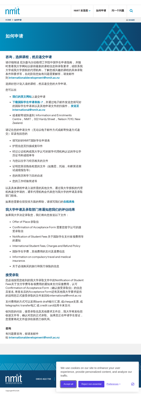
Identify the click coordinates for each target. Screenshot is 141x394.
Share (131, 20)
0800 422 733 (43, 379)
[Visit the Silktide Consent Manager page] (132, 384)
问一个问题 (118, 10)
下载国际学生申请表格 (26, 102)
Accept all (68, 384)
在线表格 (68, 201)
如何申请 (101, 10)
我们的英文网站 (22, 96)
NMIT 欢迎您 (81, 10)
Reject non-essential (91, 384)
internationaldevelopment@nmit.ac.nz (34, 77)
